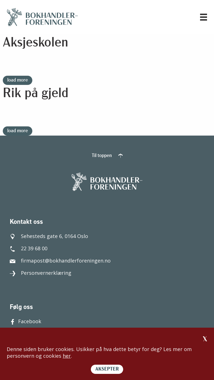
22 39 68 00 (28, 248)
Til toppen (107, 155)
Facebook (25, 321)
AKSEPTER (107, 369)
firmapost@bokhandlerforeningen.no (60, 260)
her (67, 355)
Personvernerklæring (40, 272)
